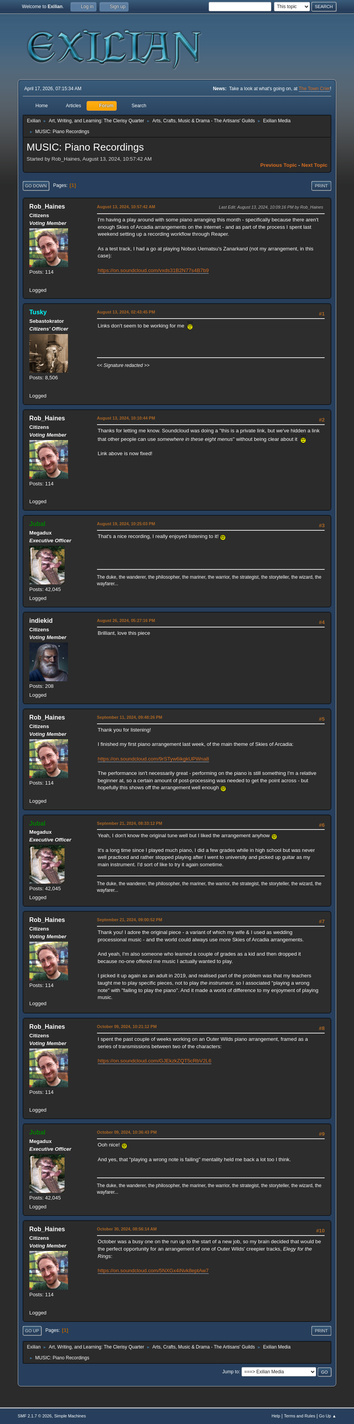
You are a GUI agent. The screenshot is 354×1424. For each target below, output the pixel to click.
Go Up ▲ (327, 1416)
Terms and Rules (299, 1416)
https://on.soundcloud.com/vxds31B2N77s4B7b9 (153, 270)
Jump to (230, 1371)
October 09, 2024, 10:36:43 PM (127, 1132)
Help (276, 1416)
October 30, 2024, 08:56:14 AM (127, 1229)
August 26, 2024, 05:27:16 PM (126, 620)
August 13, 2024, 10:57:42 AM (126, 206)
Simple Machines (70, 1416)
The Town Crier (314, 88)
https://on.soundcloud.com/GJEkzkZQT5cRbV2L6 (154, 1061)
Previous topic (278, 165)
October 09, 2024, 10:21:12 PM (127, 1026)
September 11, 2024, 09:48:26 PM (129, 717)
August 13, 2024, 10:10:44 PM (126, 418)
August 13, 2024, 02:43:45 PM (126, 312)
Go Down (36, 185)
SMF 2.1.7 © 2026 (35, 1416)
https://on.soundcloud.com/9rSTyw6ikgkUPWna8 (153, 759)
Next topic (314, 165)
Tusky (38, 312)
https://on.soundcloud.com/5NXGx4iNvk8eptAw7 (153, 1270)
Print (321, 185)
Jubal (37, 524)
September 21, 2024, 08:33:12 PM (129, 823)
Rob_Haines (47, 206)
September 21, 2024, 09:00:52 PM (129, 919)
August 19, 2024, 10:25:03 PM (126, 523)
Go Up (32, 1330)
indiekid (41, 620)
